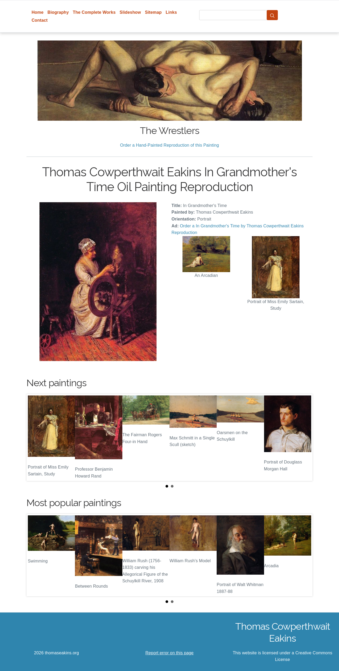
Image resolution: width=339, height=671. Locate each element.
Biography (58, 12)
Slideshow (130, 12)
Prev (34, 437)
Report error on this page (169, 653)
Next (304, 437)
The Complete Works (94, 12)
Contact (40, 20)
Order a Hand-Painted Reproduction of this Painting (169, 145)
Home (37, 12)
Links (171, 12)
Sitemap (153, 12)
